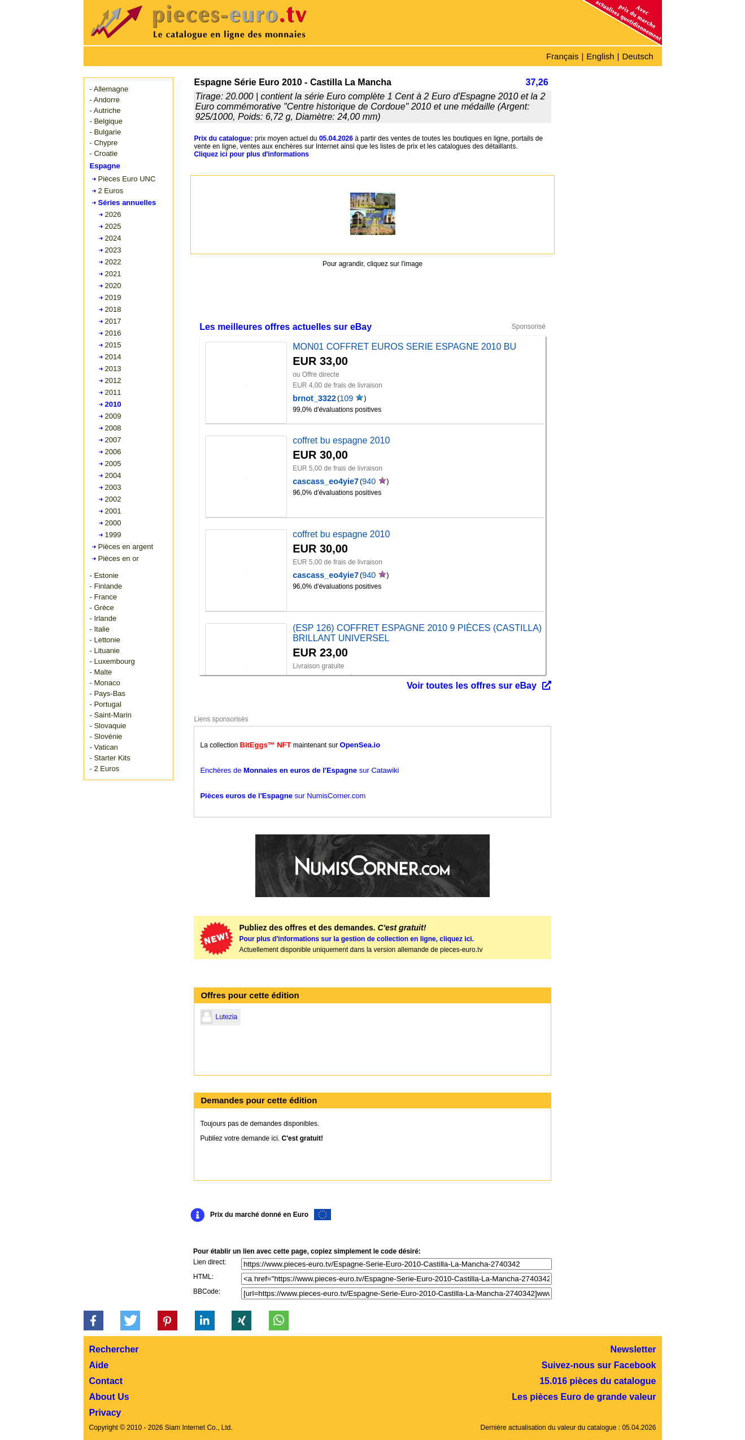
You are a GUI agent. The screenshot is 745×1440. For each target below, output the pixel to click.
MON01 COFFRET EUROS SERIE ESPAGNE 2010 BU (404, 346)
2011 (113, 392)
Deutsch (637, 56)
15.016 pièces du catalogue (597, 1381)
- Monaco (105, 682)
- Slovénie (106, 736)
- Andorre (105, 99)
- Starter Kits (110, 758)
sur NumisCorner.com (282, 795)
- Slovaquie (108, 725)
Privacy (105, 1412)
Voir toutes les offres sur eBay (472, 685)
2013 (113, 368)
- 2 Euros (105, 768)
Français (562, 56)
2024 (113, 238)
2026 (113, 214)
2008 (113, 428)
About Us (109, 1397)
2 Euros (111, 190)
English (600, 56)
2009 (113, 416)
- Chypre (104, 142)
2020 (113, 285)
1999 (113, 534)
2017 (113, 321)
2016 (113, 333)
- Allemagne (109, 89)
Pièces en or (118, 558)
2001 (113, 511)
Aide (99, 1365)
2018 (113, 309)
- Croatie (104, 153)
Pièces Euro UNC (127, 179)
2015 (113, 345)
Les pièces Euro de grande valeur (584, 1397)
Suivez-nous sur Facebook (599, 1365)
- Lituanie (105, 650)
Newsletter (633, 1349)
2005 (113, 463)
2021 (113, 273)
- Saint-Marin (111, 715)
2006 (113, 451)
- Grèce (102, 607)
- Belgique (106, 121)
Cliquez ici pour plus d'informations (251, 154)
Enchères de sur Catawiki (299, 770)
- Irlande (103, 618)
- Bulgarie (105, 132)
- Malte (101, 672)
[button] (93, 1320)
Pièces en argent (126, 546)
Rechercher (114, 1349)
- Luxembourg (112, 661)
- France (103, 597)
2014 (113, 357)
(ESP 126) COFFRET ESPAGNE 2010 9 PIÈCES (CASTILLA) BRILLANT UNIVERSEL (417, 633)
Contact (106, 1381)
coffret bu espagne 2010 (341, 440)
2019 (113, 297)
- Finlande (106, 586)
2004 (113, 475)
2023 (113, 250)
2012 (113, 380)
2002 (113, 499)
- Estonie (104, 575)
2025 (113, 226)
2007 (113, 440)
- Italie (100, 629)
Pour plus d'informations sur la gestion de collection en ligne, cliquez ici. (356, 939)
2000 (113, 523)
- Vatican (104, 747)
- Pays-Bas (108, 693)
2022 (113, 262)
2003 (113, 487)
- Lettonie (105, 640)
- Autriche (105, 110)
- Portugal (105, 704)
